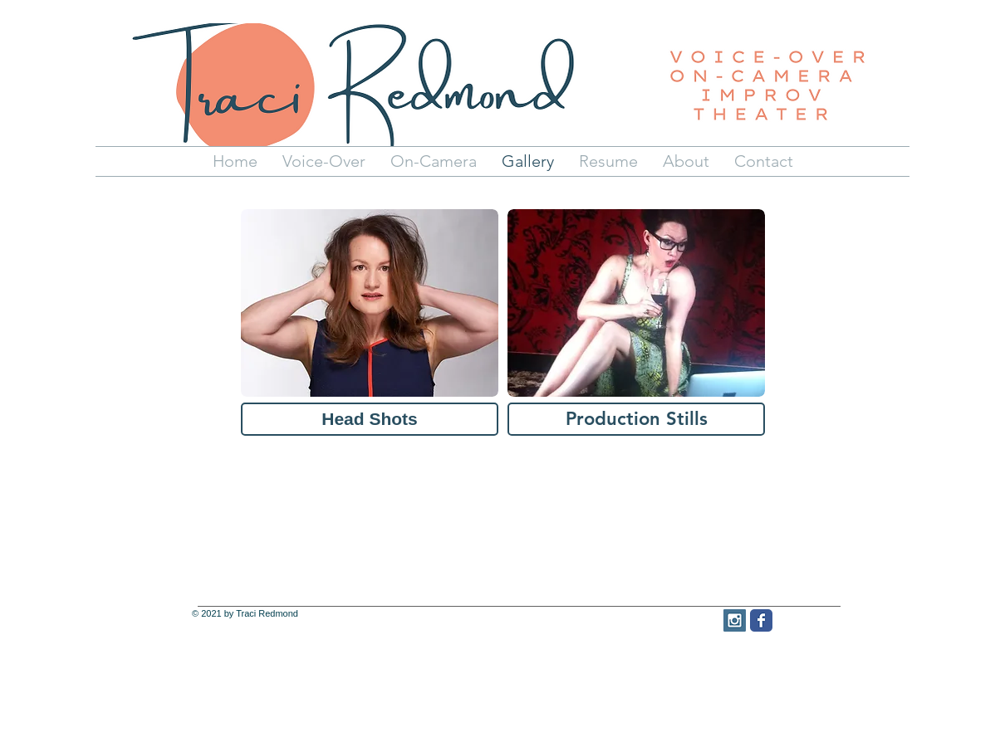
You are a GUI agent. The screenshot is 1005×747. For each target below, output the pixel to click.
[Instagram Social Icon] (734, 620)
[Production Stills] (636, 419)
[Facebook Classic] (761, 620)
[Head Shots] (369, 419)
